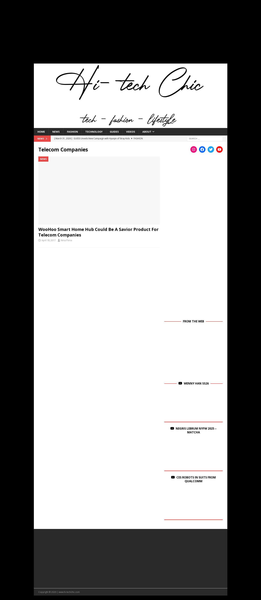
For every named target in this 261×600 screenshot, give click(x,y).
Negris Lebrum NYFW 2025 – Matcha (196, 430)
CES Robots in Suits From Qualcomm (196, 479)
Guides (114, 131)
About (146, 131)
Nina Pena (66, 240)
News (56, 131)
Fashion (72, 131)
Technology (93, 131)
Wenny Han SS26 (196, 383)
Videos (130, 131)
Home (41, 131)
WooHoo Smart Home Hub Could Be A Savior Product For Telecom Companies (98, 232)
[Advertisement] (130, 34)
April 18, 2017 (49, 240)
